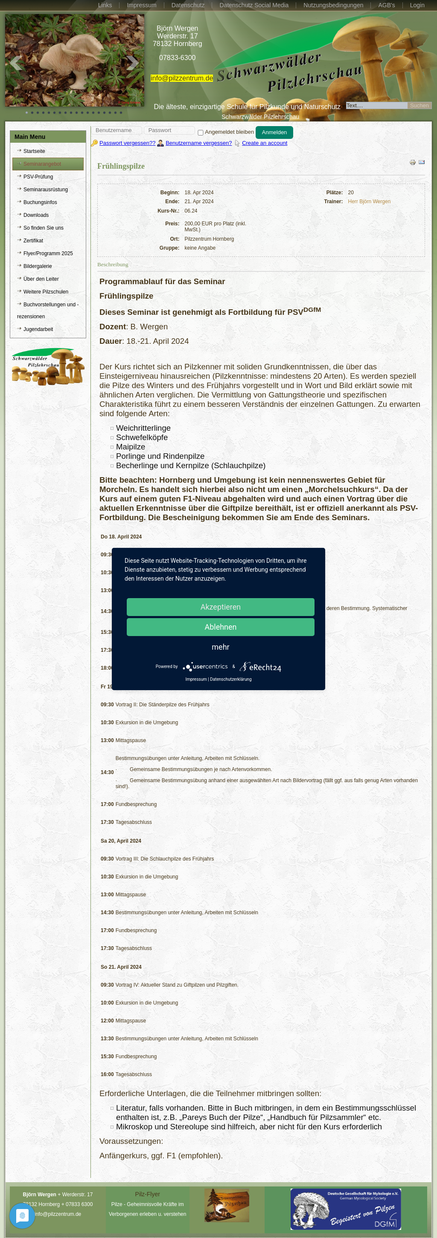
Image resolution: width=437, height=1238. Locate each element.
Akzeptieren (221, 606)
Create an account (264, 143)
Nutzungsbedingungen (333, 5)
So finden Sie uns (43, 228)
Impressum (141, 5)
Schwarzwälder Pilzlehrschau (260, 116)
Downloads (36, 215)
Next (133, 63)
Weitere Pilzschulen (45, 292)
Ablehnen (220, 626)
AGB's (386, 5)
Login (417, 5)
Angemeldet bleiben (225, 132)
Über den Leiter (41, 279)
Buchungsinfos (40, 202)
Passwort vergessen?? (127, 143)
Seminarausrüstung (45, 190)
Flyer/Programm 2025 (48, 253)
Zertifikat (33, 241)
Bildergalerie (37, 266)
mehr (220, 646)
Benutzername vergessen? (199, 143)
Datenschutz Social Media (253, 5)
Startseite (34, 151)
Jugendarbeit (38, 329)
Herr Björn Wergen (369, 201)
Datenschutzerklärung (230, 679)
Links (105, 5)
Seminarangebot (42, 164)
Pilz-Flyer (147, 1194)
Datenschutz (188, 5)
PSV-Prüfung (38, 177)
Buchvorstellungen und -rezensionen (48, 311)
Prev (16, 63)
